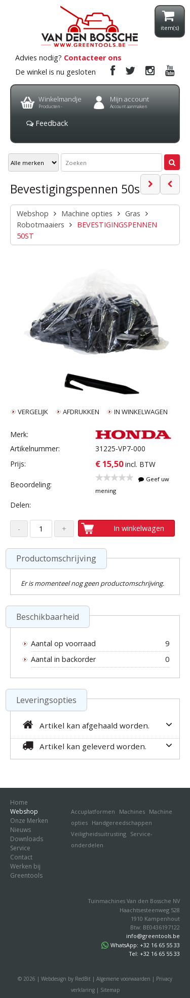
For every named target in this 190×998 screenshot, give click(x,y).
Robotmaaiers (40, 224)
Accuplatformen (93, 811)
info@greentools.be (153, 936)
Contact (21, 857)
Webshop (33, 213)
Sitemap (110, 989)
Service (20, 848)
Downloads (26, 839)
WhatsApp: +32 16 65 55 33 (140, 945)
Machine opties (86, 213)
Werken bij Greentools (26, 871)
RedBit (83, 978)
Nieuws (20, 829)
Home (19, 802)
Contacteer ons (93, 57)
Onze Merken (29, 820)
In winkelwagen (138, 528)
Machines (132, 811)
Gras (132, 213)
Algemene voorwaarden (123, 978)
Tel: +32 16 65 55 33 (154, 953)
